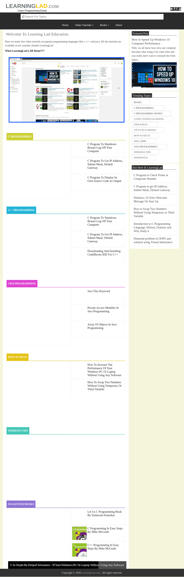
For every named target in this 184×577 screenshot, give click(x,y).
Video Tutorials (83, 25)
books (138, 102)
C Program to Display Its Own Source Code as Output (104, 179)
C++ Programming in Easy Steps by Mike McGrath (103, 547)
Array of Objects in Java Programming (102, 326)
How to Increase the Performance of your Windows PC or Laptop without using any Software (104, 370)
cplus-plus (140, 124)
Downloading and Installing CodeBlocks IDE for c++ (104, 252)
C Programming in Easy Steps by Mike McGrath (105, 530)
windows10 (141, 157)
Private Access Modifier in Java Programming (103, 309)
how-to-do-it (142, 135)
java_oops (140, 141)
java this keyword (98, 291)
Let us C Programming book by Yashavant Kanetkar (104, 513)
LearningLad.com (91, 573)
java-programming (146, 146)
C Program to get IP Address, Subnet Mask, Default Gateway (105, 164)
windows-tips (142, 152)
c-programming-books (148, 113)
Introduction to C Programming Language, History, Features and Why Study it (152, 227)
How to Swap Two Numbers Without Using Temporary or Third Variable (104, 386)
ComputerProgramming (149, 119)
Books (103, 25)
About (119, 25)
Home (65, 25)
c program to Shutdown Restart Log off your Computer (101, 148)
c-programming (144, 108)
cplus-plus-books (145, 130)
